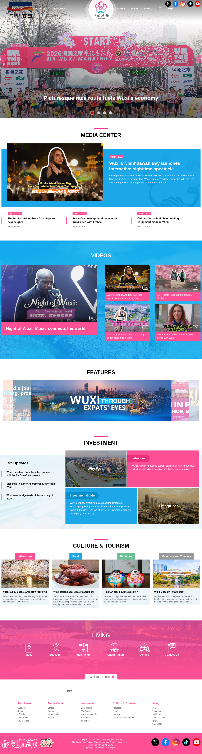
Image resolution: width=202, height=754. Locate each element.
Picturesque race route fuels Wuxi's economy (101, 98)
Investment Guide (82, 495)
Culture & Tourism (128, 9)
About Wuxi (20, 9)
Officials (21, 714)
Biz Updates (86, 708)
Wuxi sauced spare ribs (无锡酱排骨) (73, 592)
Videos (51, 717)
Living (149, 9)
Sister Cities (22, 717)
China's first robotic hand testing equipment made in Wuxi (158, 220)
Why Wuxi (85, 711)
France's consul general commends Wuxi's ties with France (95, 220)
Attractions (25, 556)
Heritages (126, 556)
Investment (61, 9)
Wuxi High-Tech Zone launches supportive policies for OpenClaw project (30, 474)
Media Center (41, 9)
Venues (155, 721)
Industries (139, 458)
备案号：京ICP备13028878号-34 (101, 747)
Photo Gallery (54, 714)
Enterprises (86, 717)
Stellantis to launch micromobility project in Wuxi (31, 485)
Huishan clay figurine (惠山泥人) (121, 592)
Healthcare (157, 714)
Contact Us (157, 724)
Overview (21, 708)
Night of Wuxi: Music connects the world (45, 328)
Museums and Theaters (176, 556)
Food (75, 556)
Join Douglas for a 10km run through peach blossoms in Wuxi (126, 336)
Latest (51, 708)
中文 (170, 9)
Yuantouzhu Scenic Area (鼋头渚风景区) (25, 592)
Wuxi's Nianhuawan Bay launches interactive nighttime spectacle (144, 166)
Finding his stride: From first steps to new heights (31, 220)
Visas (154, 708)
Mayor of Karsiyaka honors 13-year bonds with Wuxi (175, 336)
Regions (21, 711)
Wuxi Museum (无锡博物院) (169, 592)
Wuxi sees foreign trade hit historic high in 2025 (30, 497)
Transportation (158, 717)
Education (156, 711)
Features (52, 711)
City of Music (23, 721)
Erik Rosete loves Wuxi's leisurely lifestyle (174, 296)
